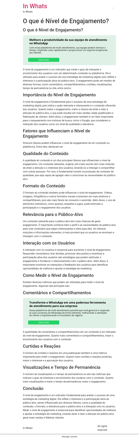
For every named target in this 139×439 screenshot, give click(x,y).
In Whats (35, 6)
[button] (113, 8)
